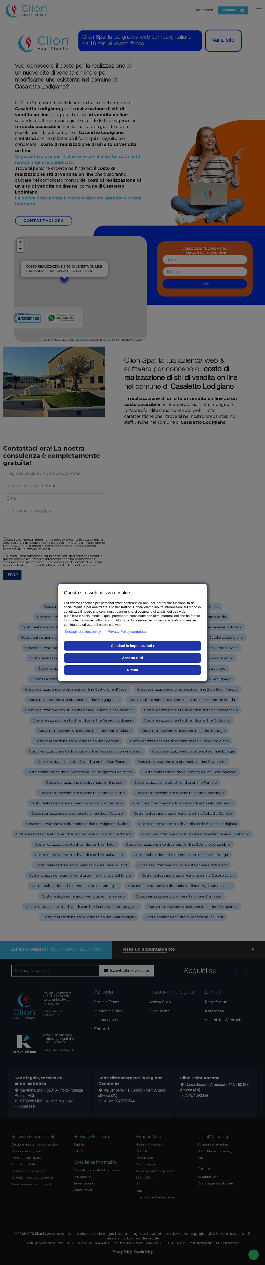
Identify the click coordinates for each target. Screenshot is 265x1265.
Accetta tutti (132, 658)
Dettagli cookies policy (83, 631)
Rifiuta (132, 670)
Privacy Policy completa (127, 631)
